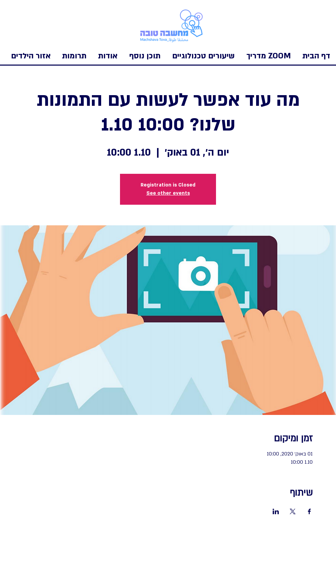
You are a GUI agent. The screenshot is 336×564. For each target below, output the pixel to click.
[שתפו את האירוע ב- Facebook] (309, 511)
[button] (30, 56)
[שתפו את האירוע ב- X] (292, 511)
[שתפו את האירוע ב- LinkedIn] (276, 511)
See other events (168, 193)
